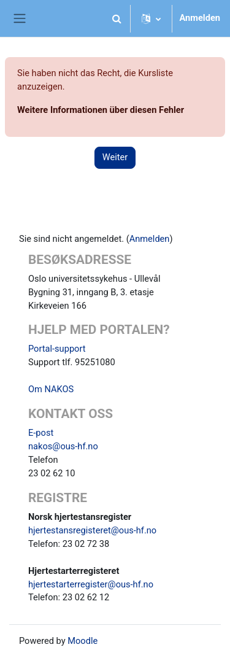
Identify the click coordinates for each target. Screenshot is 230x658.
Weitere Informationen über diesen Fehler (100, 109)
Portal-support (57, 348)
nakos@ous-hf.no (63, 446)
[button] (117, 18)
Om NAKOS (51, 389)
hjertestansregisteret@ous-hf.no (92, 530)
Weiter (115, 157)
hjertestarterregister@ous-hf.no (90, 584)
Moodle (82, 640)
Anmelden (200, 17)
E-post (40, 432)
